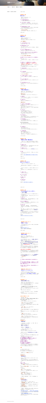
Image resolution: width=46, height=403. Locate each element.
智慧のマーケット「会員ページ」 (16, 2)
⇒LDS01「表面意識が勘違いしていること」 (26, 393)
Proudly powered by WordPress (10, 401)
